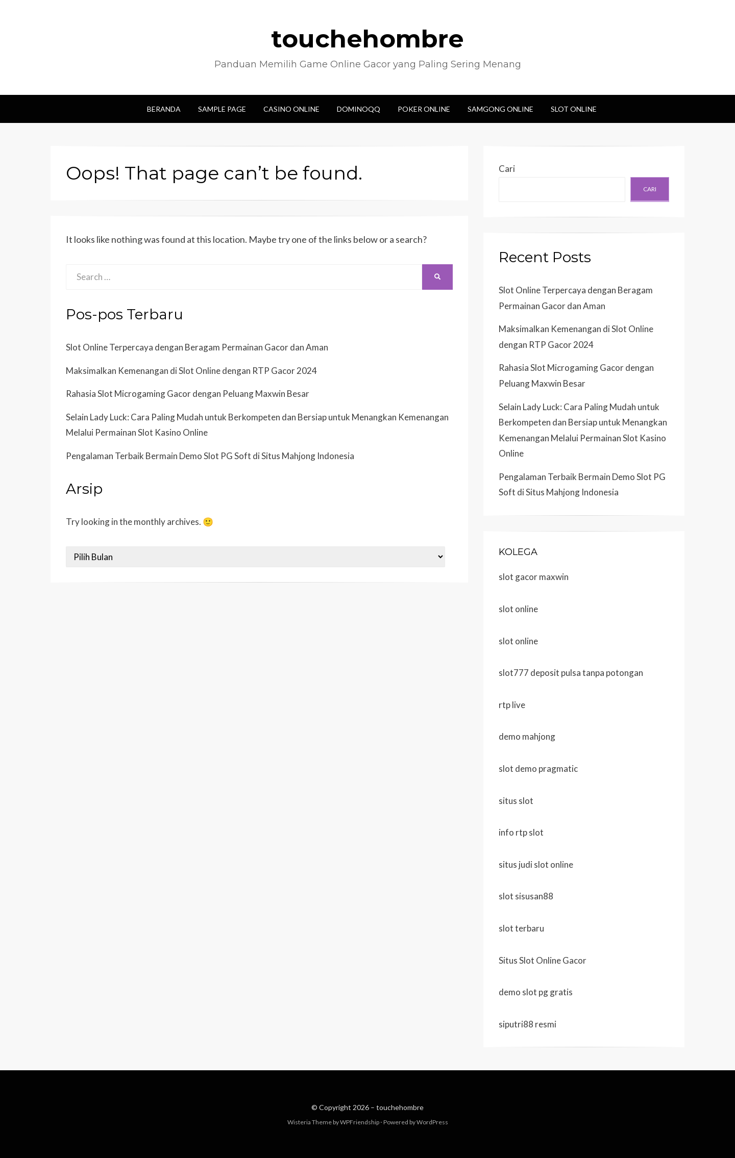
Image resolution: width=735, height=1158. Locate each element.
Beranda (164, 109)
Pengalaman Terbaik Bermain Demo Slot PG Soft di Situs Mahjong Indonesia (210, 455)
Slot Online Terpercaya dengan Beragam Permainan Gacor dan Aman (197, 347)
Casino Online (291, 109)
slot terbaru (521, 928)
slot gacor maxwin (534, 576)
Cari (507, 168)
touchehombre (367, 39)
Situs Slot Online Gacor (542, 960)
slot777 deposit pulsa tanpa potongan (571, 672)
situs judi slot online (536, 864)
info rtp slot (521, 832)
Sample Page (222, 109)
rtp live (512, 704)
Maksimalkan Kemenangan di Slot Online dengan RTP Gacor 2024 (191, 370)
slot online (518, 608)
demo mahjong (527, 736)
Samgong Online (500, 109)
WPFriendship (359, 1122)
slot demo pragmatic (538, 768)
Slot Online (574, 109)
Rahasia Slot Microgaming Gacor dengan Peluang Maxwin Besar (187, 393)
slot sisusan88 (526, 896)
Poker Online (424, 109)
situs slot (516, 800)
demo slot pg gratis (536, 992)
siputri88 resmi (527, 1024)
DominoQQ (358, 109)
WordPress (432, 1122)
